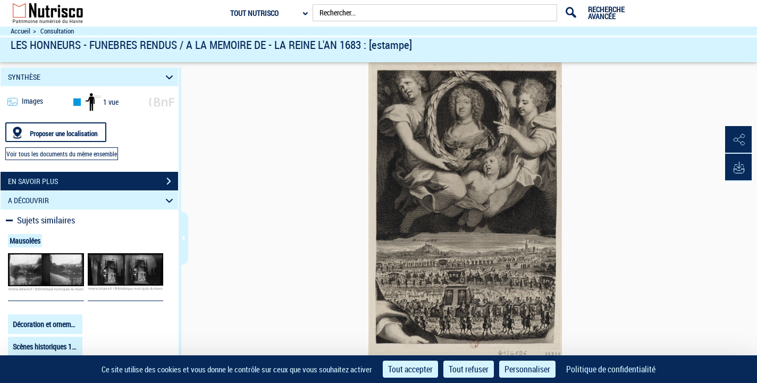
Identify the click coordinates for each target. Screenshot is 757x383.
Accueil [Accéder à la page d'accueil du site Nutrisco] (20, 31)
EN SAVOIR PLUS (93, 181)
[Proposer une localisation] (55, 132)
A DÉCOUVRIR (92, 200)
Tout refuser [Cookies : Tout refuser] (469, 369)
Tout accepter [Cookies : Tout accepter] (410, 369)
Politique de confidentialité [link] (610, 369)
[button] (738, 140)
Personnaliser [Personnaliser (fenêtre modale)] (527, 369)
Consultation (57, 31)
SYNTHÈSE (92, 77)
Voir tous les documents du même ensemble (61, 153)
